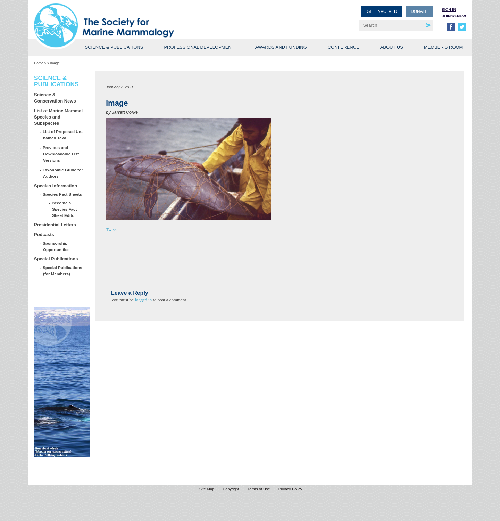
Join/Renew (454, 16)
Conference (343, 47)
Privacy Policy (290, 489)
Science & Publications (114, 47)
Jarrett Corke (125, 112)
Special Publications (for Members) (62, 270)
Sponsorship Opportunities (56, 246)
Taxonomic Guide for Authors (63, 173)
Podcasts (44, 234)
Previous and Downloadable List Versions (61, 153)
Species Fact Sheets (62, 194)
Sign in (449, 10)
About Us (391, 47)
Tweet (111, 229)
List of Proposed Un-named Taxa (63, 134)
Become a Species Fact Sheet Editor (64, 209)
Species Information (55, 185)
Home (38, 63)
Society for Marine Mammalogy (143, 16)
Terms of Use (259, 489)
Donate (419, 11)
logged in (143, 299)
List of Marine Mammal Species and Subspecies (58, 117)
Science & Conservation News (55, 98)
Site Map (206, 489)
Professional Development (199, 47)
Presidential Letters (55, 224)
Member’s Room (443, 47)
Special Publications (56, 258)
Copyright (231, 489)
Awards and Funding (281, 47)
